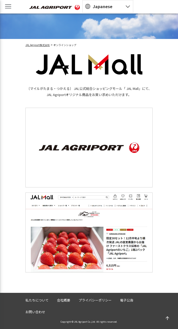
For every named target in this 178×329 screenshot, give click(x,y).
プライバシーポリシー (95, 300)
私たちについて (37, 300)
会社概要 (63, 300)
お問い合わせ (35, 311)
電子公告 (126, 300)
